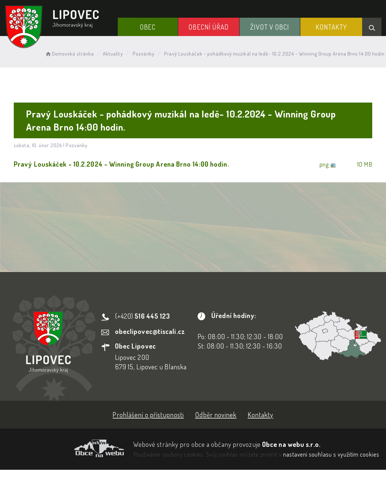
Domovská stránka (69, 53)
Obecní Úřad (208, 27)
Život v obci (269, 27)
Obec (148, 27)
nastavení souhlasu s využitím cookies (331, 454)
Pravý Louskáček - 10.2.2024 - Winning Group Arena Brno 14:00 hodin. (121, 164)
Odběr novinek (215, 414)
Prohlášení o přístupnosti (148, 414)
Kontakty (331, 27)
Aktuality (113, 53)
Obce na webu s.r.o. (291, 444)
